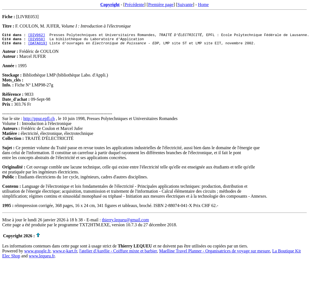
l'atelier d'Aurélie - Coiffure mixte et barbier (118, 253)
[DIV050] (36, 40)
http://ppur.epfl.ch (39, 121)
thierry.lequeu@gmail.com (125, 222)
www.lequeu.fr (41, 258)
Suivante (185, 4)
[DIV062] (36, 35)
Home (203, 4)
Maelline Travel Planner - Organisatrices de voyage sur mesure (214, 253)
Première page (160, 4)
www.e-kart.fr (65, 253)
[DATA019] (37, 45)
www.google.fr (37, 253)
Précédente (134, 4)
